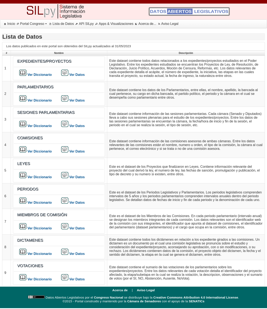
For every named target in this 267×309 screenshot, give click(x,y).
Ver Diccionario (39, 74)
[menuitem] (8, 24)
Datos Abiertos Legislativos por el (69, 297)
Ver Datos (76, 74)
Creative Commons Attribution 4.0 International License (195, 297)
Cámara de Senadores (144, 301)
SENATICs (196, 301)
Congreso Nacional (108, 297)
